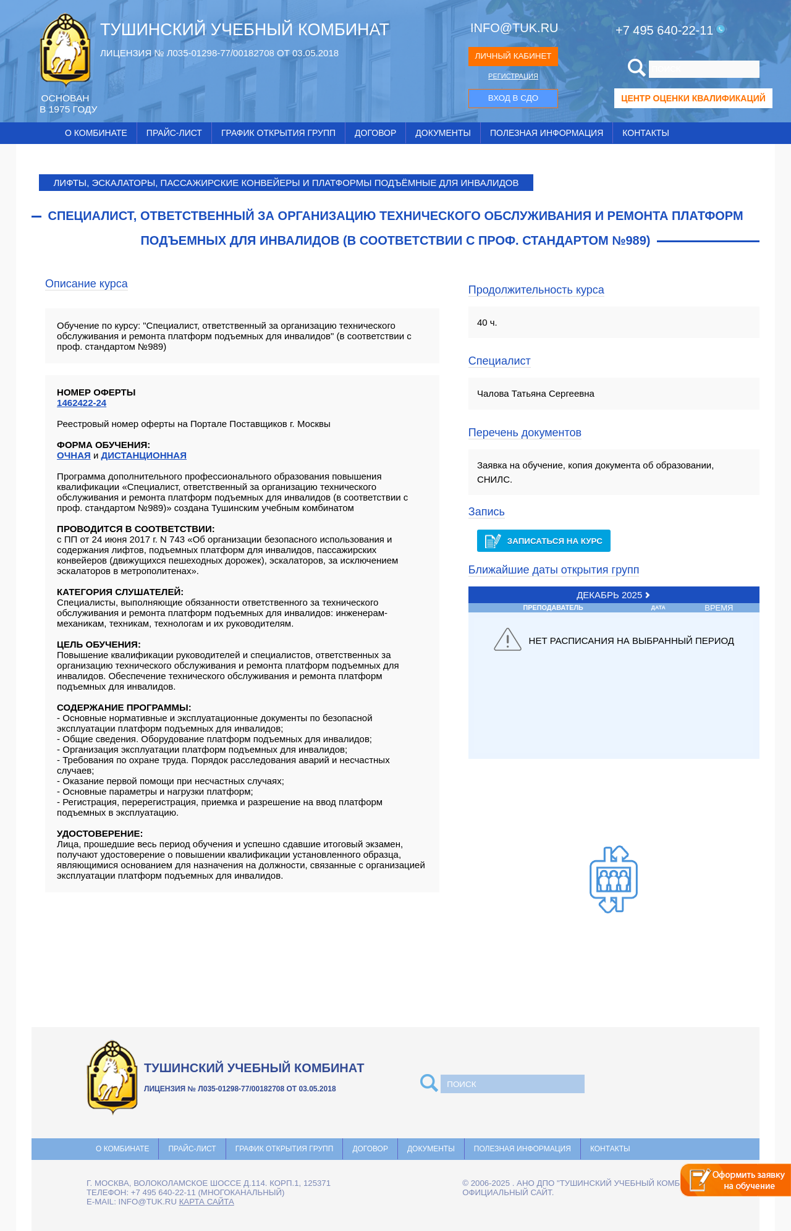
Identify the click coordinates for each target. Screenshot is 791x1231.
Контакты (645, 133)
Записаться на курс (544, 541)
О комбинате (96, 133)
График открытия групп (278, 133)
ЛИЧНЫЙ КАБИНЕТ (513, 56)
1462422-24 (81, 402)
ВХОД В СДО (513, 98)
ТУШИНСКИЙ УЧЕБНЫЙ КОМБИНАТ (244, 29)
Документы (443, 133)
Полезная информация (546, 133)
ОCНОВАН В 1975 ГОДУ (68, 103)
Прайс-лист (174, 133)
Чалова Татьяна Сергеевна (535, 393)
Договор (375, 133)
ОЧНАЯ (74, 455)
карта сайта (206, 1201)
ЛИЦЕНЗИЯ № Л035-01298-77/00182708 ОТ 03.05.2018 (219, 53)
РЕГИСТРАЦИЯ (513, 76)
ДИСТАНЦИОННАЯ (144, 455)
